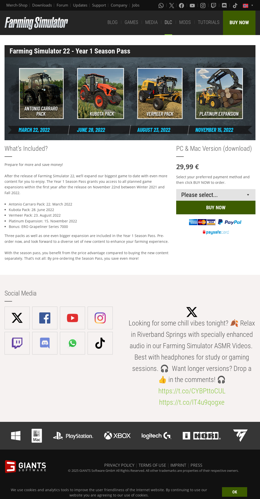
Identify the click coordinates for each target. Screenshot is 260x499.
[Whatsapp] (162, 5)
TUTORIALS (208, 22)
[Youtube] (193, 5)
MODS (185, 22)
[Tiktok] (236, 5)
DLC (168, 22)
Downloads (42, 5)
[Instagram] (203, 5)
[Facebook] (182, 5)
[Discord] (225, 5)
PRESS (196, 465)
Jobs (135, 5)
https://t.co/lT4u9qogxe (192, 402)
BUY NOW (239, 22)
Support (99, 5)
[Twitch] (214, 5)
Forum (62, 5)
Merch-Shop (16, 5)
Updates (80, 5)
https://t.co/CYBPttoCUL (192, 391)
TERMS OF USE (152, 465)
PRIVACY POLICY (119, 465)
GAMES (131, 22)
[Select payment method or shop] (215, 195)
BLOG (112, 22)
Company (119, 5)
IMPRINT (178, 465)
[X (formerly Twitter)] (171, 5)
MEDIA (151, 22)
